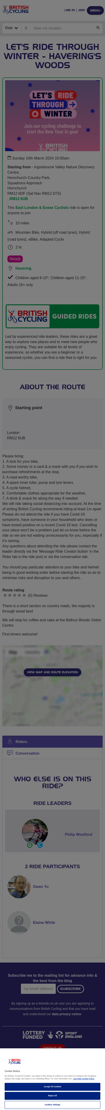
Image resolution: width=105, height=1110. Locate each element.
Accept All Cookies (52, 1087)
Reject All (52, 1096)
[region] (52, 1079)
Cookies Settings (52, 1105)
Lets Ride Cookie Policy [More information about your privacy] (83, 1079)
